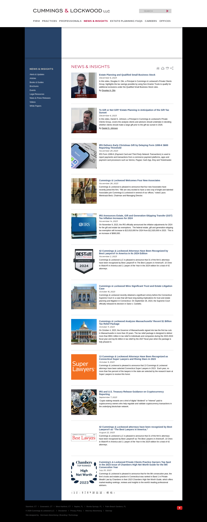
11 (97, 492)
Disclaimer (62, 511)
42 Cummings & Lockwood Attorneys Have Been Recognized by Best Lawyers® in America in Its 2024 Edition (133, 252)
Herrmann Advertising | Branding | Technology (59, 515)
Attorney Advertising (93, 511)
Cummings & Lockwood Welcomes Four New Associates (129, 180)
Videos (33, 102)
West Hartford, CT (63, 506)
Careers (151, 20)
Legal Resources (37, 94)
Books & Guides (37, 82)
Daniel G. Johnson (110, 128)
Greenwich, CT (46, 506)
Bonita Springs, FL (94, 506)
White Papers (35, 106)
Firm (36, 20)
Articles (33, 78)
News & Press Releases (40, 98)
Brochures (34, 86)
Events (33, 90)
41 (111, 492)
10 (93, 492)
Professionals (70, 20)
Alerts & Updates (37, 74)
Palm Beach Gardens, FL (115, 506)
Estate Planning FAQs (126, 20)
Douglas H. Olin (108, 90)
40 (108, 492)
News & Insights (96, 20)
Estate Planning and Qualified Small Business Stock (127, 74)
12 (101, 492)
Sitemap (108, 511)
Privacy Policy (76, 511)
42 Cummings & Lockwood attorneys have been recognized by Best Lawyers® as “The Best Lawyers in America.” (135, 428)
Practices (49, 20)
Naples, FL (78, 506)
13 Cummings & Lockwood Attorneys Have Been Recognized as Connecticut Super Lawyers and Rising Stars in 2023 (133, 357)
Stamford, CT (31, 506)
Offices (165, 20)
